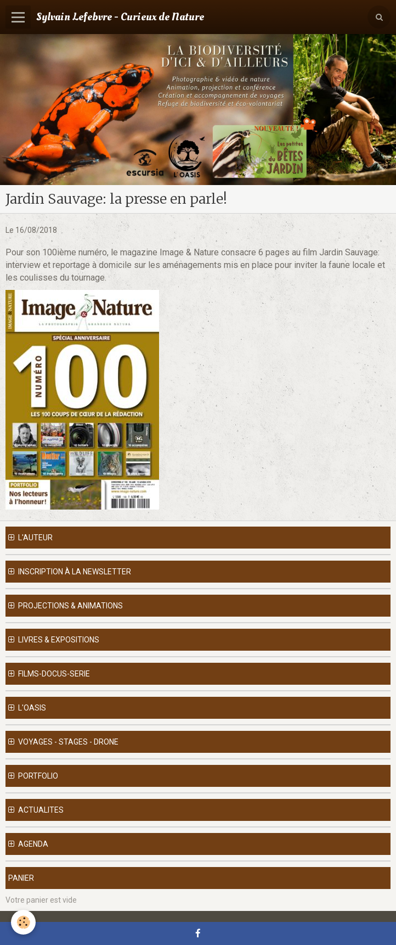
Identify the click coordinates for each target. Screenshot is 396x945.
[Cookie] (23, 922)
